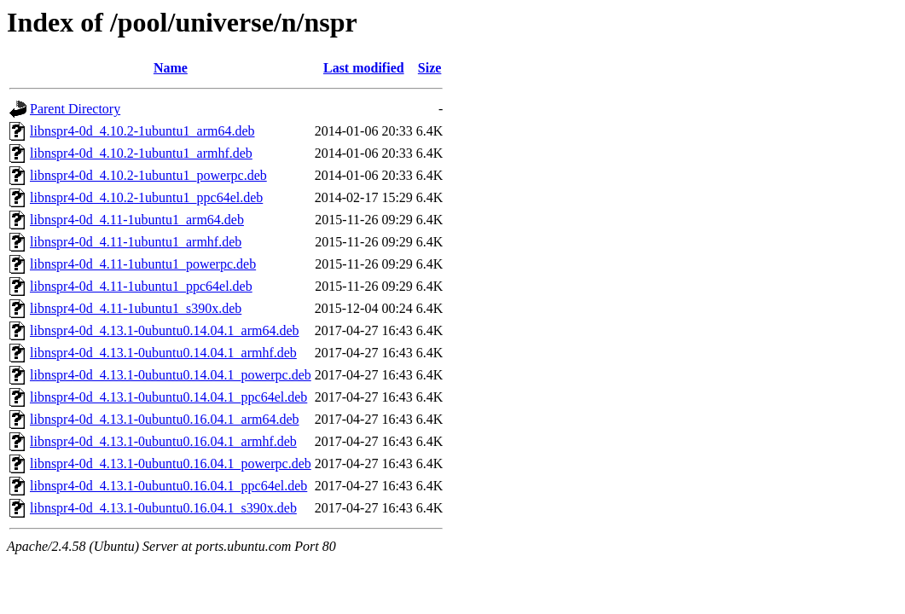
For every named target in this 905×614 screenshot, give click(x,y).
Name (171, 68)
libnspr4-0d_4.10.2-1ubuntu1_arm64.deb (142, 131)
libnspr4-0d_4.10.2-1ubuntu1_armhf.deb (141, 153)
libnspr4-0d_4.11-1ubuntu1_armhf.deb (135, 242)
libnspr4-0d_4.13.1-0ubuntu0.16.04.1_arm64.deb (164, 419)
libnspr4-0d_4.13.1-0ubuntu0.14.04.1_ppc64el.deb (168, 397)
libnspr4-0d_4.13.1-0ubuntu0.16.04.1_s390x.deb (163, 508)
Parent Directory (75, 108)
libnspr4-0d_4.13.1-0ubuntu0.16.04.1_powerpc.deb (170, 463)
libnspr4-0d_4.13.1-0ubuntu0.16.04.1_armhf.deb (163, 441)
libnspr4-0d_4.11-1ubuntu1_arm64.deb (137, 219)
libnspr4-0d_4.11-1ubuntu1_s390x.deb (135, 308)
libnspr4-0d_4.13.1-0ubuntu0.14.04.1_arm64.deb (164, 330)
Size (430, 68)
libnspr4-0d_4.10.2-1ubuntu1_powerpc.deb (148, 175)
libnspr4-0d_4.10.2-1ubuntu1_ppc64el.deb (146, 197)
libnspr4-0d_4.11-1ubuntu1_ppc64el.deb (141, 286)
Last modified (363, 68)
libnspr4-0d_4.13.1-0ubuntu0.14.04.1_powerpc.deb (170, 375)
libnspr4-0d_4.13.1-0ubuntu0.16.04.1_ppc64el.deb (168, 485)
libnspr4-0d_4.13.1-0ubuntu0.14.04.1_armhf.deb (163, 352)
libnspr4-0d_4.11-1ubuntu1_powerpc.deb (143, 264)
